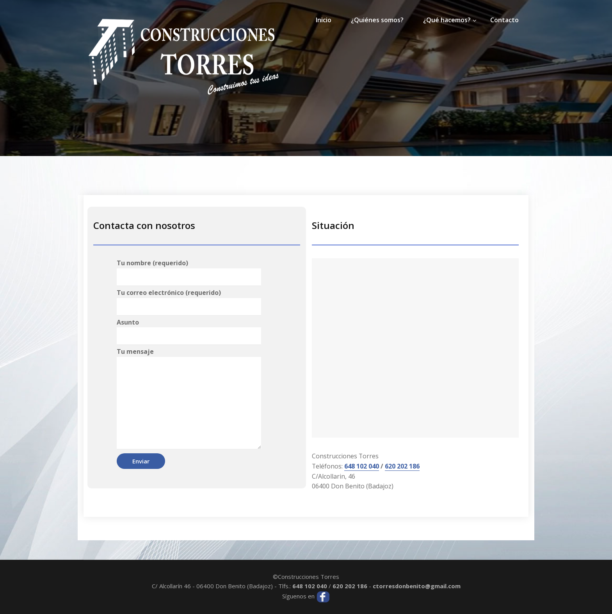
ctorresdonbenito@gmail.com (416, 586)
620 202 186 (402, 466)
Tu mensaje (189, 398)
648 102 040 (362, 466)
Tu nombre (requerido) (189, 272)
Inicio (323, 20)
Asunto (189, 331)
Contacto (504, 20)
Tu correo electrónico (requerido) (189, 302)
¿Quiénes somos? (377, 20)
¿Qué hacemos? (447, 20)
